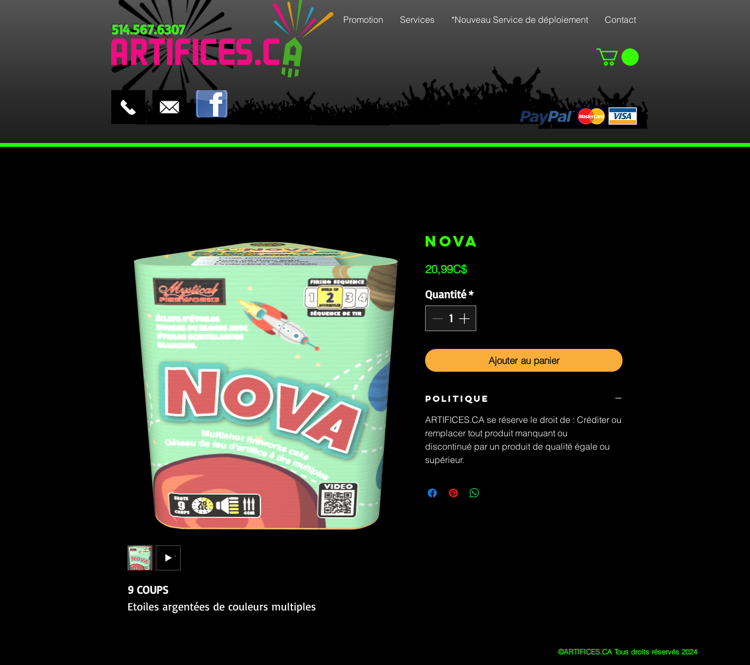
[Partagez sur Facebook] (432, 493)
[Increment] (465, 318)
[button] (617, 57)
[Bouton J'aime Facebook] (253, 80)
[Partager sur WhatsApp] (474, 493)
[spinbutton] (451, 318)
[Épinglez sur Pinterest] (453, 493)
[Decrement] (436, 318)
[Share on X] (495, 493)
